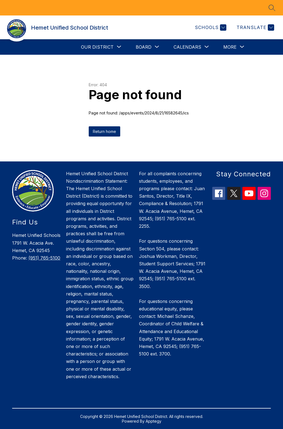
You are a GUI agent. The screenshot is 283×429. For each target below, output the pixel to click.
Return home (104, 131)
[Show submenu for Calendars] (187, 47)
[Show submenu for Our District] (97, 47)
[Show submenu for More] (230, 47)
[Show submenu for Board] (143, 47)
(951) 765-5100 (44, 258)
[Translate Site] (254, 27)
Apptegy (153, 421)
